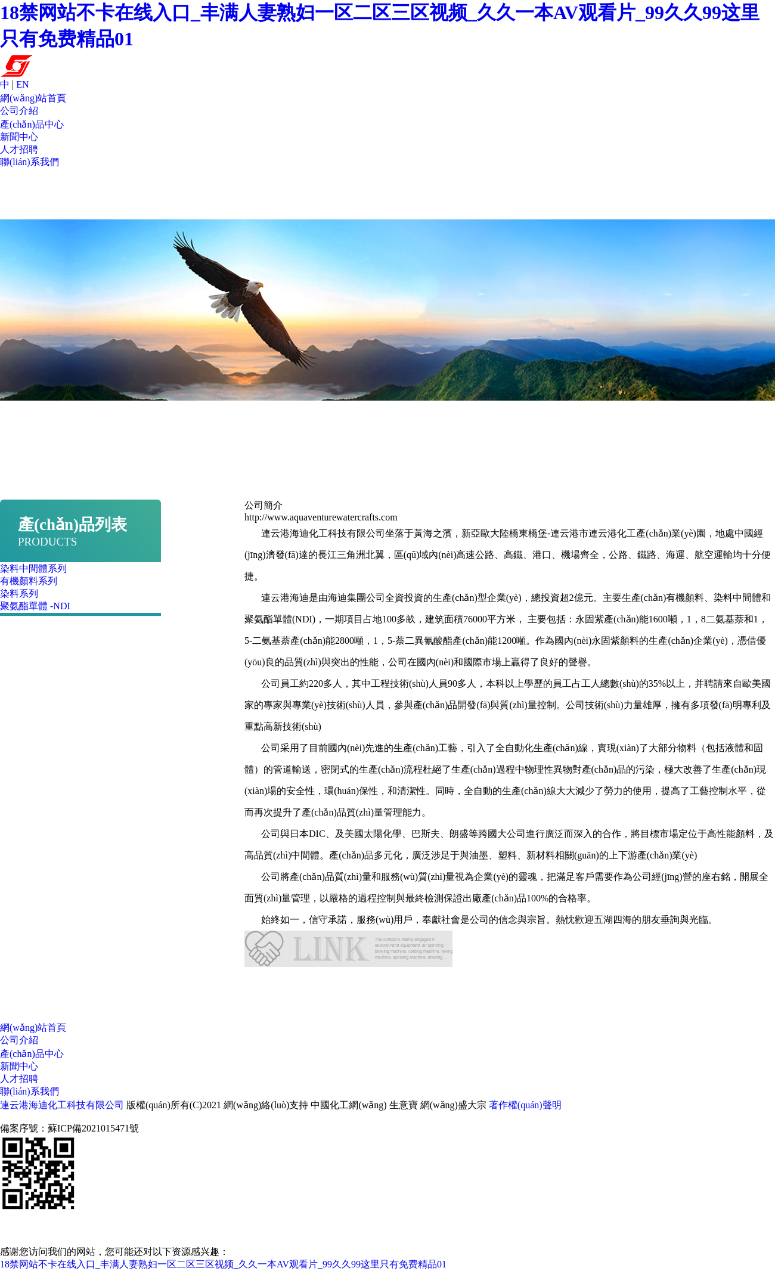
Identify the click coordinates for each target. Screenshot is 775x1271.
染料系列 (19, 593)
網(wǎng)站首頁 (33, 98)
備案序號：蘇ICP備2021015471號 (69, 1128)
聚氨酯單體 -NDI (35, 606)
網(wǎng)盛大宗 (453, 1105)
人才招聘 (19, 149)
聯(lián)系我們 (29, 162)
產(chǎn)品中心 (32, 124)
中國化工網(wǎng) (348, 1105)
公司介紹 (19, 111)
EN (22, 84)
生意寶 (403, 1105)
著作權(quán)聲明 (525, 1105)
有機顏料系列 (28, 581)
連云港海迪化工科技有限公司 (62, 1105)
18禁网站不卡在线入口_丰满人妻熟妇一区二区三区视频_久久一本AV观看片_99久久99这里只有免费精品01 (223, 1264)
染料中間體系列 (33, 568)
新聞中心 (19, 137)
